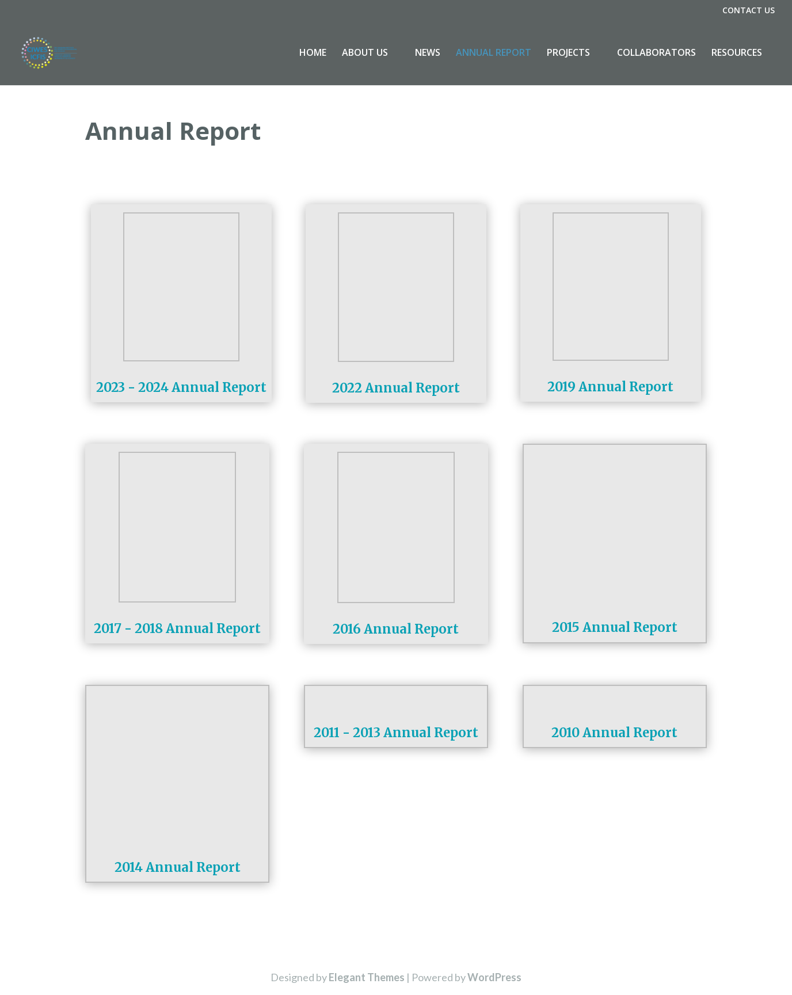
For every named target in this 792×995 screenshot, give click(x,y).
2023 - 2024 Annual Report (181, 387)
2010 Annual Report (614, 733)
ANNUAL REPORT (493, 54)
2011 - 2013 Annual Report (396, 733)
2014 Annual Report (178, 867)
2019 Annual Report (610, 387)
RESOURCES (736, 54)
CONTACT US (748, 11)
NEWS (427, 54)
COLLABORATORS (656, 54)
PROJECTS (568, 54)
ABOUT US (365, 54)
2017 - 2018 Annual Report (177, 628)
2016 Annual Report (396, 629)
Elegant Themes (367, 977)
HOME (312, 54)
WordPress (494, 977)
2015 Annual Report (614, 627)
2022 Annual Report (396, 388)
